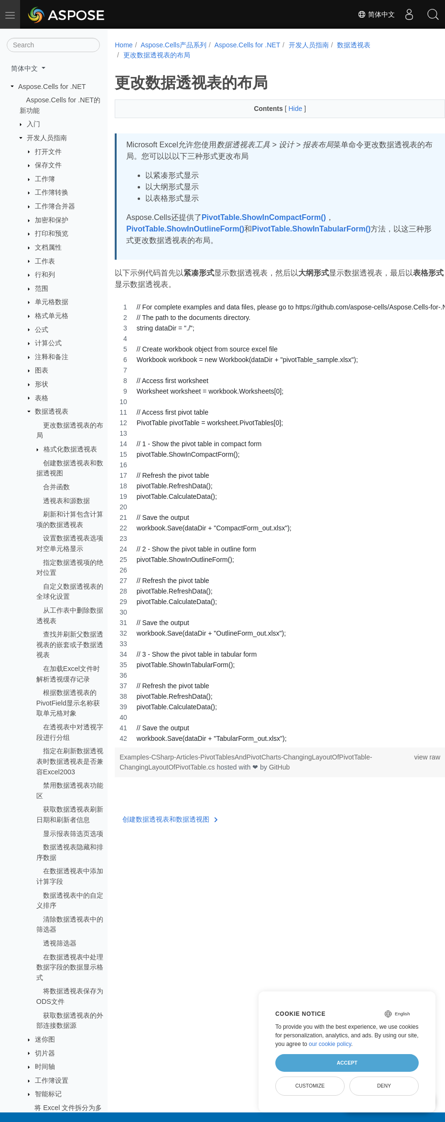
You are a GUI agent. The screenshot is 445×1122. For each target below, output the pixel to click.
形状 (41, 384)
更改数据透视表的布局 (156, 55)
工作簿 (45, 179)
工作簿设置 (51, 1080)
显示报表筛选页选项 (73, 833)
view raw (404, 757)
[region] (268, 523)
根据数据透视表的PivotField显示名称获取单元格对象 (68, 703)
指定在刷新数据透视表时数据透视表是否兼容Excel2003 (69, 761)
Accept (346, 1063)
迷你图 (45, 1039)
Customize (310, 1086)
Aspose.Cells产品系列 (173, 45)
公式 (41, 329)
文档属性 (48, 247)
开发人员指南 (47, 138)
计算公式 (48, 343)
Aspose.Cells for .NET (52, 86)
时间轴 (45, 1066)
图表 (41, 370)
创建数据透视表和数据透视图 (170, 819)
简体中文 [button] (25, 68)
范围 (41, 288)
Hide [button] (285, 108)
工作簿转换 (51, 192)
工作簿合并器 (55, 206)
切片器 (45, 1053)
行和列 (45, 274)
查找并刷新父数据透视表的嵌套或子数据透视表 (69, 644)
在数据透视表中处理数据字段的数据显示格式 (69, 967)
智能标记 (48, 1094)
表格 (41, 398)
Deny (384, 1086)
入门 (33, 124)
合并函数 (56, 487)
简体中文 (376, 14)
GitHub (279, 767)
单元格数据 (51, 302)
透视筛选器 (59, 943)
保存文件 (48, 165)
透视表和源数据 (66, 501)
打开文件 (48, 151)
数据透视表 (51, 411)
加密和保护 (51, 220)
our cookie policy (330, 1044)
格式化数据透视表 (70, 449)
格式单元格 (51, 315)
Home (123, 45)
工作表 (45, 261)
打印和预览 (51, 233)
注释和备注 (51, 357)
